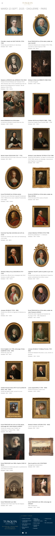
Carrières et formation (26, 518)
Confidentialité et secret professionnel (26, 521)
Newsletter (35, 528)
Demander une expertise (36, 526)
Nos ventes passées (49, 522)
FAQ (45, 520)
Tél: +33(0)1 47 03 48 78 (10, 527)
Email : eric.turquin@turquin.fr (10, 528)
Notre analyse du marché (25, 528)
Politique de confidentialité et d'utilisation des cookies (38, 519)
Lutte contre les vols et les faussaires (26, 524)
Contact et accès (48, 518)
